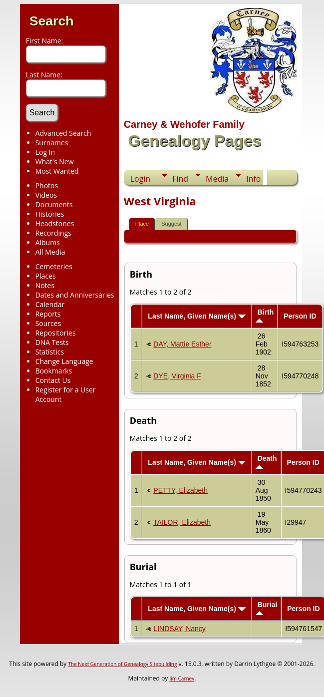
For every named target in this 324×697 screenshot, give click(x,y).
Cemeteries (53, 266)
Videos (46, 195)
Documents (54, 204)
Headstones (54, 223)
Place (142, 224)
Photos (46, 185)
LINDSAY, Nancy (179, 629)
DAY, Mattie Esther (182, 344)
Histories (49, 214)
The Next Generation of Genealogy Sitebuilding (122, 664)
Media (217, 178)
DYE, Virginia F (177, 376)
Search (51, 20)
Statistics (49, 351)
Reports (48, 314)
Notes (45, 285)
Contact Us (53, 380)
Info (253, 178)
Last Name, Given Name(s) (197, 316)
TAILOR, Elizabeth (182, 522)
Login (140, 178)
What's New (54, 161)
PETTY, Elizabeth (180, 490)
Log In (45, 152)
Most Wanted (57, 171)
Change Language (64, 361)
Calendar (50, 304)
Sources (48, 323)
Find (180, 178)
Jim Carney (181, 678)
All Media (50, 252)
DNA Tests (52, 342)
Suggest (171, 224)
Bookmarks (53, 370)
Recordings (53, 233)
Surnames (51, 142)
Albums (47, 242)
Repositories (55, 333)
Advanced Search (63, 133)
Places (45, 276)
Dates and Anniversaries (74, 295)
